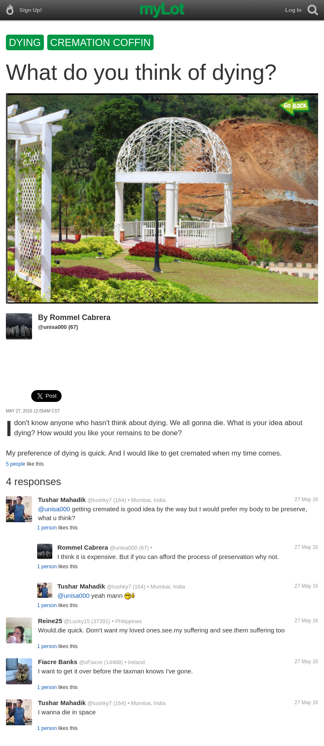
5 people (15, 464)
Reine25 (50, 620)
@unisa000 (52, 327)
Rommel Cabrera (80, 317)
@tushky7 (99, 500)
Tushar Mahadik (62, 499)
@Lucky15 (77, 621)
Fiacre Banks (57, 661)
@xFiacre (91, 662)
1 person (47, 528)
